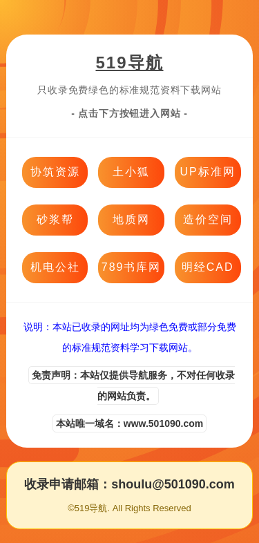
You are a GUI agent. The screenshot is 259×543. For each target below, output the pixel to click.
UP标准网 (208, 172)
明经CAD (208, 267)
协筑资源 (55, 172)
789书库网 (132, 267)
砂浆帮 (55, 219)
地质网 (131, 219)
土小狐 (131, 172)
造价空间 (208, 219)
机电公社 (55, 267)
